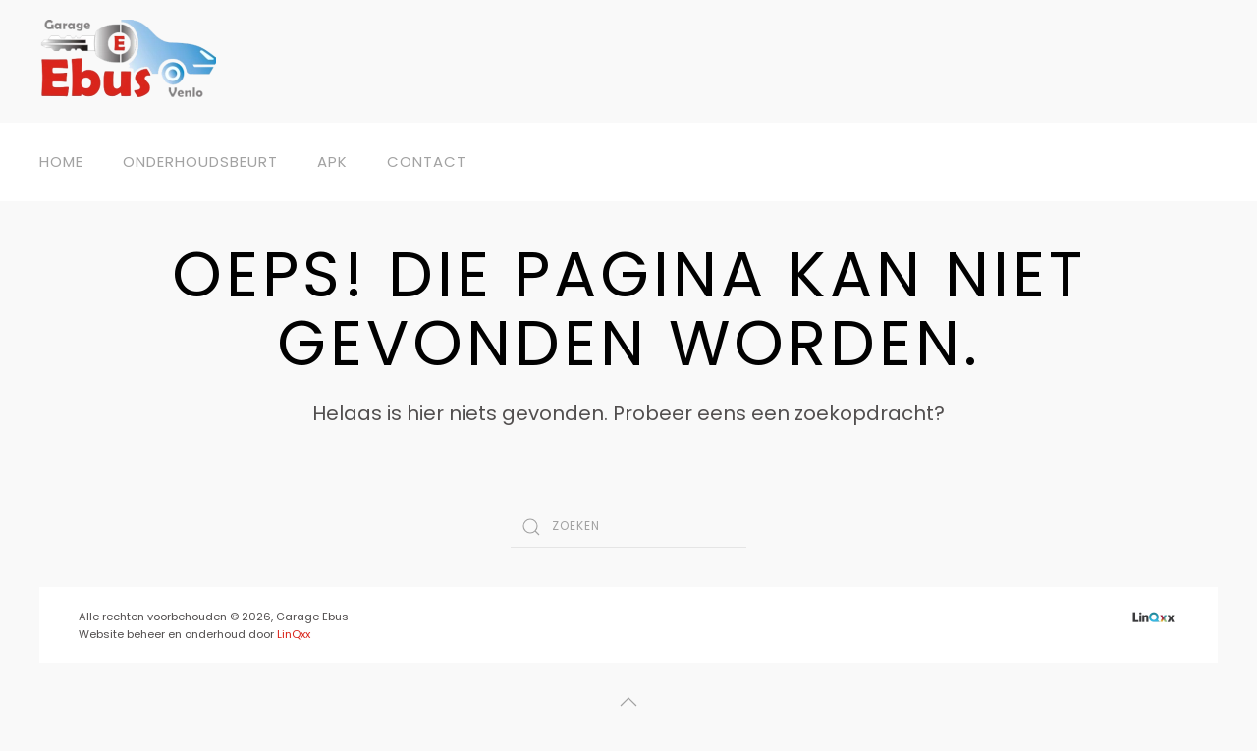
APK (332, 161)
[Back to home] (127, 61)
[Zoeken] (628, 527)
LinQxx (293, 634)
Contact (426, 161)
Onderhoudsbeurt (200, 161)
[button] (628, 702)
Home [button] (61, 161)
